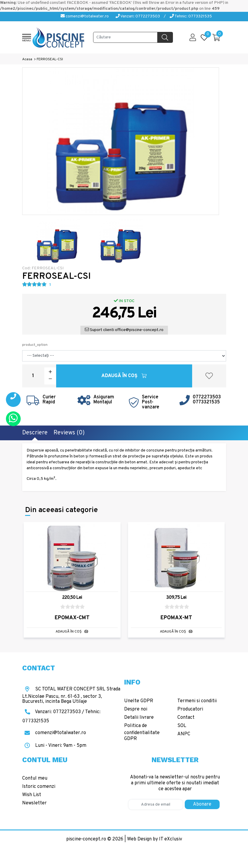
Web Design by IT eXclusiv (154, 839)
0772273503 (207, 397)
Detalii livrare (139, 718)
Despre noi (135, 709)
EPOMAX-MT (176, 618)
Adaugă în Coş (124, 376)
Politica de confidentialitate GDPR (142, 732)
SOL (181, 726)
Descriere (35, 433)
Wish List (31, 795)
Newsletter (34, 803)
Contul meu (34, 778)
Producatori (190, 709)
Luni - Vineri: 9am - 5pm (54, 746)
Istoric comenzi (38, 787)
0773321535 (206, 402)
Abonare (202, 804)
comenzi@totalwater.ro (85, 16)
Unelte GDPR (138, 701)
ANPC (183, 734)
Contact (185, 718)
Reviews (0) (69, 433)
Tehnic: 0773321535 (191, 16)
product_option (35, 345)
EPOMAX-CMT (72, 618)
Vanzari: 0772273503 (138, 16)
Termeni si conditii (197, 701)
